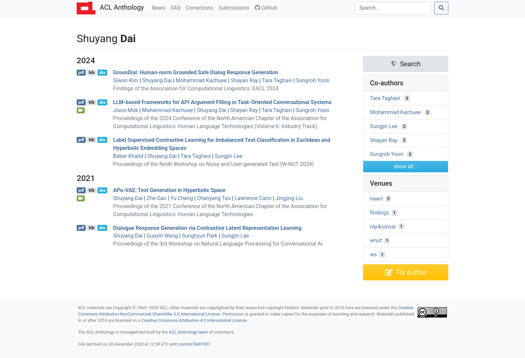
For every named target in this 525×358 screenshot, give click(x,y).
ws (373, 254)
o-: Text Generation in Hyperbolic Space (169, 190)
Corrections (201, 7)
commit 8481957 (194, 344)
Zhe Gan (156, 198)
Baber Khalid (128, 156)
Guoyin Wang (162, 236)
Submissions (235, 7)
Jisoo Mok (125, 110)
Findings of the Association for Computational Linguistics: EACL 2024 (196, 88)
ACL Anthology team (188, 332)
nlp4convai (383, 226)
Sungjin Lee (228, 156)
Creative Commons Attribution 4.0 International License (194, 320)
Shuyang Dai (157, 80)
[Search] (393, 8)
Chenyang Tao (214, 198)
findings (379, 212)
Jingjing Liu (289, 198)
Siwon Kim (125, 80)
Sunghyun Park (199, 236)
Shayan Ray (244, 80)
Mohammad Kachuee (201, 80)
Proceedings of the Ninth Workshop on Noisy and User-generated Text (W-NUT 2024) (213, 164)
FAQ (177, 7)
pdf (81, 72)
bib (91, 72)
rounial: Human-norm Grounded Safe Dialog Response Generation (195, 72)
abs (102, 72)
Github (266, 8)
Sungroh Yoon (312, 80)
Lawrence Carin (253, 198)
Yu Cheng (181, 198)
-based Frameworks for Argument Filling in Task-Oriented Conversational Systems (222, 102)
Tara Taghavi (277, 80)
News (160, 7)
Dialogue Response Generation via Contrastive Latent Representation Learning (207, 228)
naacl (376, 198)
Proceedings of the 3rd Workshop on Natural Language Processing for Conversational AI (218, 244)
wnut (376, 240)
